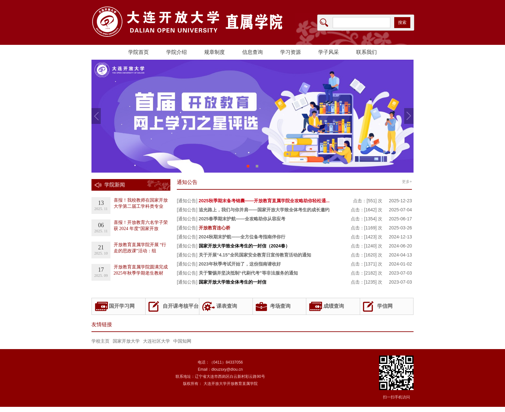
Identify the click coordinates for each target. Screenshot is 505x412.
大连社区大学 (156, 341)
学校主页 (100, 341)
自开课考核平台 (181, 306)
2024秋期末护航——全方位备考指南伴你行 (242, 236)
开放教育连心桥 (214, 227)
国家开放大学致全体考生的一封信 (232, 282)
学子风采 (328, 52)
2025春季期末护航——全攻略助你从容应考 (242, 218)
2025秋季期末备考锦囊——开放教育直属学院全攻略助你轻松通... (264, 200)
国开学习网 (122, 306)
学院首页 (138, 52)
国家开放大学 (126, 341)
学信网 (385, 306)
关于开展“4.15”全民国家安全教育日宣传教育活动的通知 (255, 254)
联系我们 (366, 52)
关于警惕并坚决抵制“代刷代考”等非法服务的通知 (248, 273)
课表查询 (226, 306)
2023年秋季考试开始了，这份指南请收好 (240, 263)
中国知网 (182, 341)
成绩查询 (333, 306)
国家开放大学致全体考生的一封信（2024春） (244, 245)
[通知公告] (187, 200)
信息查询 (252, 52)
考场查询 (280, 306)
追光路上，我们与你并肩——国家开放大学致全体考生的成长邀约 (264, 209)
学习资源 (290, 52)
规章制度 (214, 52)
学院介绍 (176, 52)
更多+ (407, 181)
